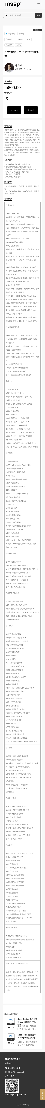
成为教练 (30, 110)
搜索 (38, 15)
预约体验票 (14, 110)
